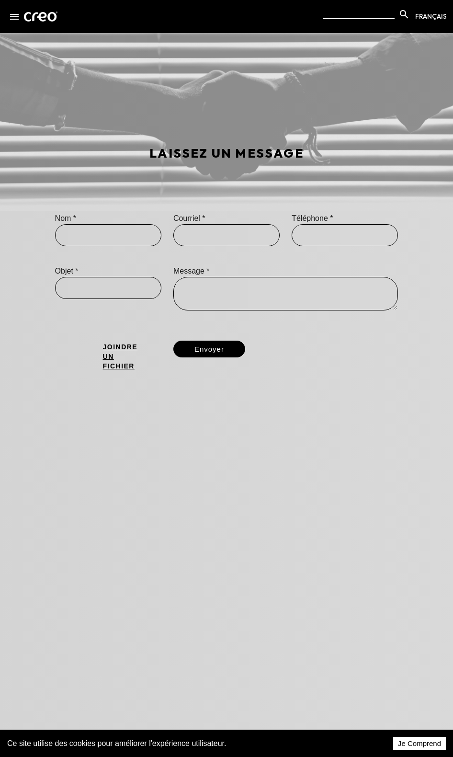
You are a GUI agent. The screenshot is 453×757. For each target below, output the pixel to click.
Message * (191, 271)
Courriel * (189, 218)
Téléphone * (312, 218)
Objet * (67, 271)
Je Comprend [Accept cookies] (419, 743)
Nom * (65, 218)
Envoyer (209, 349)
